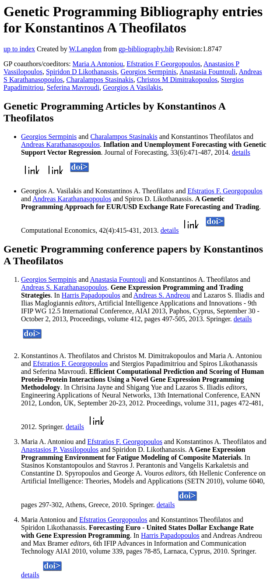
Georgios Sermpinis (148, 71)
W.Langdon (85, 49)
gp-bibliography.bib (146, 49)
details (241, 152)
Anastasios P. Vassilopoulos (59, 449)
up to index (19, 49)
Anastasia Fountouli (207, 71)
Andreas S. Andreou (161, 295)
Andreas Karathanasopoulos (60, 144)
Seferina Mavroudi (73, 87)
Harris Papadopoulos (91, 295)
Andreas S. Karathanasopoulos (64, 287)
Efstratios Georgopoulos (113, 519)
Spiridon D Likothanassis (81, 71)
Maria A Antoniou (98, 63)
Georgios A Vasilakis (132, 87)
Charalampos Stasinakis (100, 79)
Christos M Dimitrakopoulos (177, 79)
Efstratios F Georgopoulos (163, 63)
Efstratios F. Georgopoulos (224, 191)
